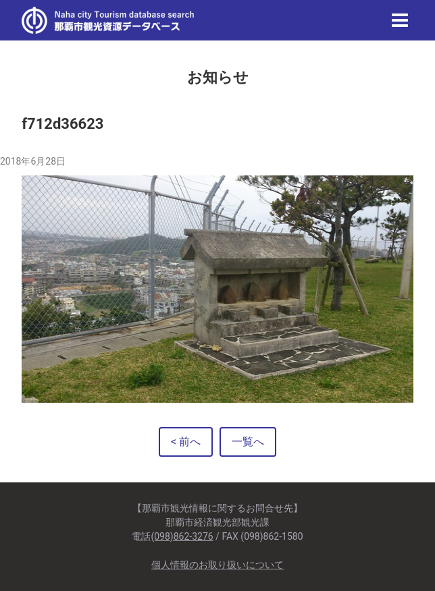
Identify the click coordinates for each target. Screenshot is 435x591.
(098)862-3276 (182, 536)
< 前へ (186, 441)
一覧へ (248, 441)
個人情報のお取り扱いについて (217, 564)
